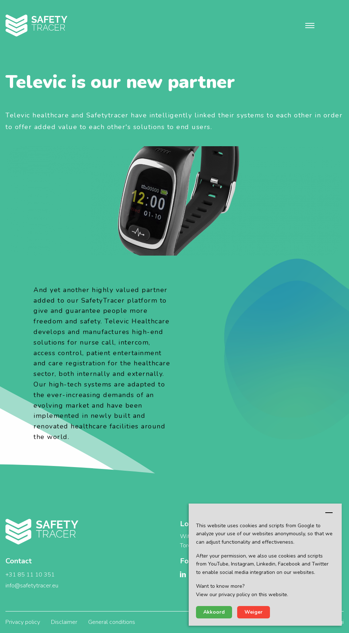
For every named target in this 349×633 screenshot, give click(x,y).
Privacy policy (22, 622)
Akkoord (214, 612)
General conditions (111, 622)
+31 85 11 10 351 (30, 575)
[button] (309, 25)
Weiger (253, 612)
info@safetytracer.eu (31, 586)
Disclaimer (64, 622)
